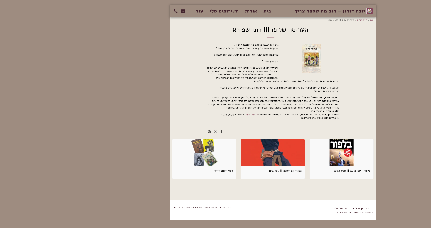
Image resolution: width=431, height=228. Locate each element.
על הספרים (304, 19)
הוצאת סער (194, 114)
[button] (125, 11)
